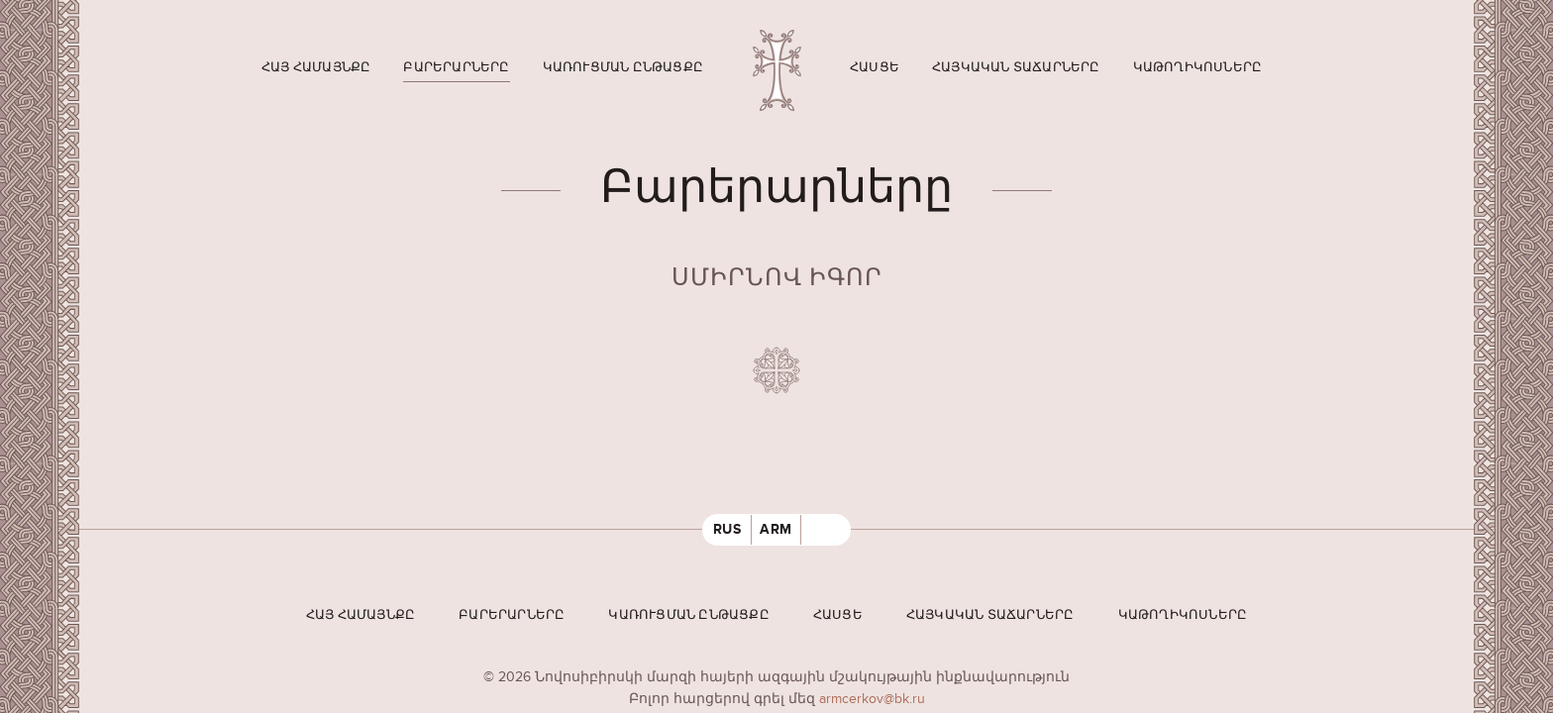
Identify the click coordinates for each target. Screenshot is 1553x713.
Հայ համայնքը (315, 67)
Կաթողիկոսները (1198, 67)
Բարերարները (456, 67)
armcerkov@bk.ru (872, 698)
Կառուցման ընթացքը (623, 67)
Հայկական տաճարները (1016, 67)
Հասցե (874, 67)
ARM (776, 529)
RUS (727, 529)
